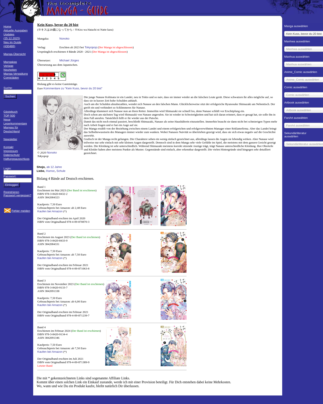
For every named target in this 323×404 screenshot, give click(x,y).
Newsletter (10, 139)
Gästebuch (10, 111)
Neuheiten (10, 69)
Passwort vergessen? (17, 195)
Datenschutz (11, 155)
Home (7, 26)
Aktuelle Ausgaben (15, 30)
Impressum (10, 151)
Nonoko (64, 38)
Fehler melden (21, 210)
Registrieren (11, 192)
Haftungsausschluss (16, 159)
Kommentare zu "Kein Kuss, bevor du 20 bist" (73, 88)
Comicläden (11, 77)
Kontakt (8, 147)
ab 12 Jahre (54, 167)
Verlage (8, 65)
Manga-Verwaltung (15, 73)
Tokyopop (91, 47)
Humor (50, 171)
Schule (61, 171)
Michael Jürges (69, 60)
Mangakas (10, 62)
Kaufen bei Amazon (50, 211)
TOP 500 (9, 115)
